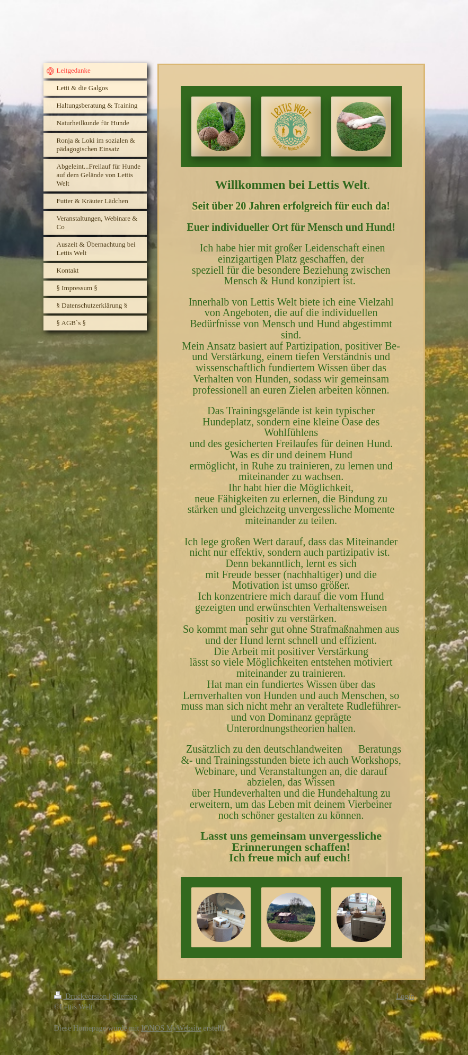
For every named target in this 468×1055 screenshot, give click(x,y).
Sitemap (124, 996)
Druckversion (81, 996)
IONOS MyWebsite (171, 1028)
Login (405, 996)
